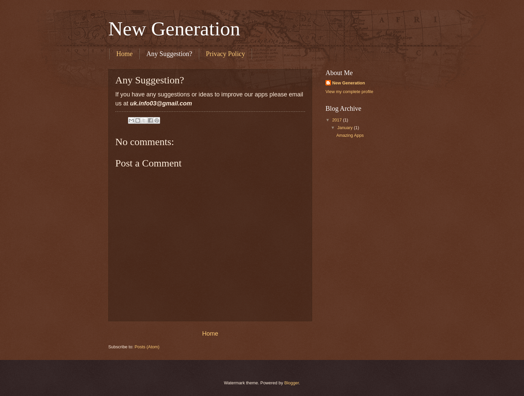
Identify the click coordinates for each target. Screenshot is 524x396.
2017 (337, 119)
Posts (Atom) (147, 346)
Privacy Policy (225, 53)
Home (124, 53)
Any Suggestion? (169, 53)
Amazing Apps (350, 135)
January (345, 127)
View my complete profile (349, 91)
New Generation (174, 29)
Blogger (291, 382)
